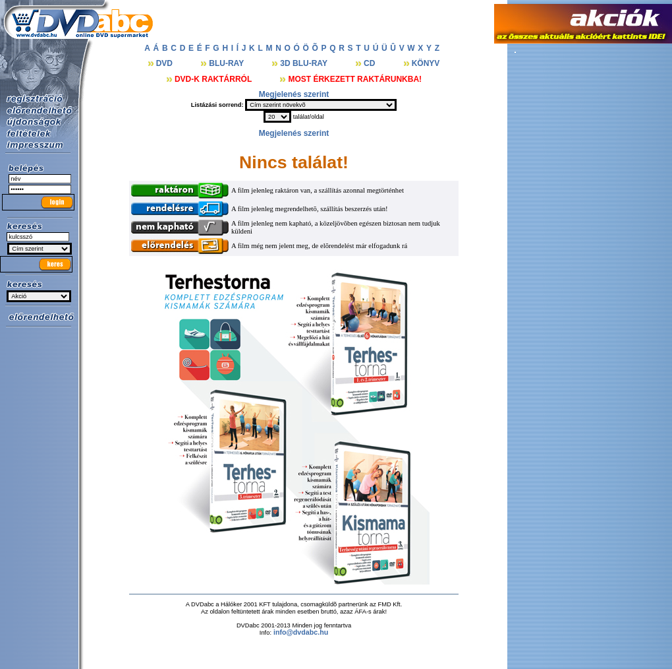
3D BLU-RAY (304, 63)
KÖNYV (426, 63)
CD (371, 63)
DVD (165, 63)
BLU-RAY (227, 63)
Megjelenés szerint (294, 94)
